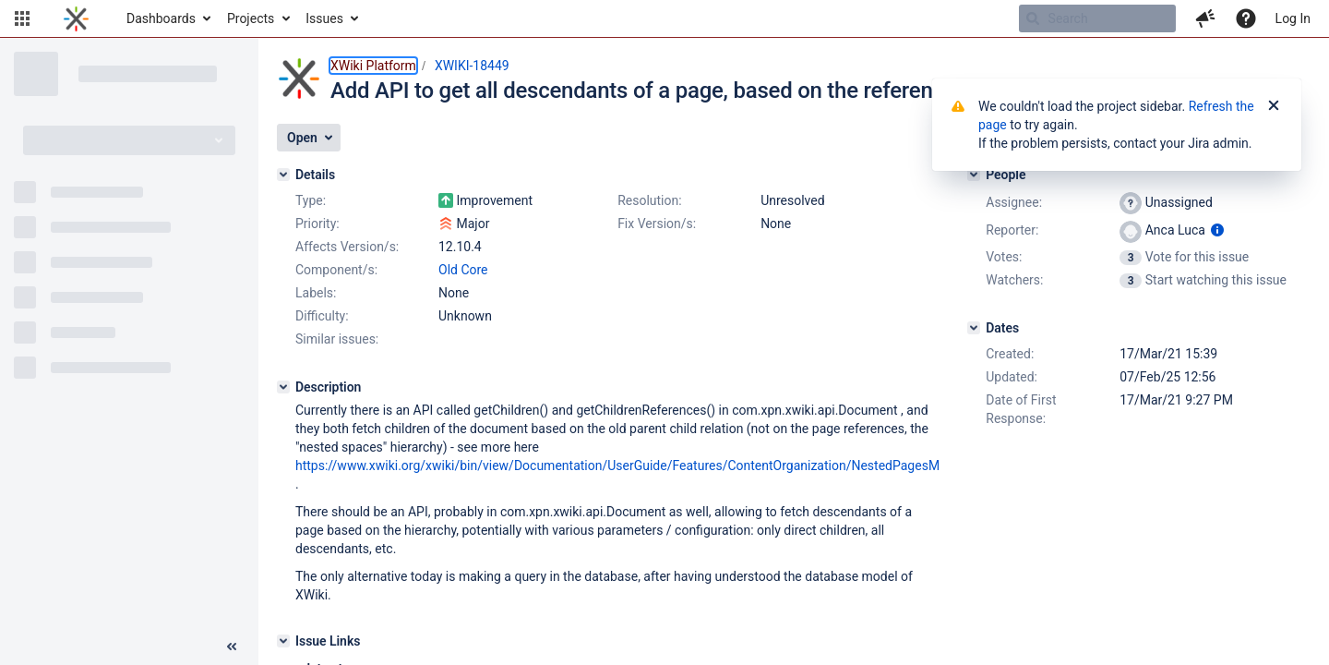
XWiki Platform (373, 65)
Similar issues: (336, 339)
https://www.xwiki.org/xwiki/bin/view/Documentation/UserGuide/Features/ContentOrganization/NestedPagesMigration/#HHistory (671, 465)
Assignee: (1014, 202)
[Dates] (973, 327)
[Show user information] (1217, 230)
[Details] (283, 174)
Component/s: (336, 269)
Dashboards (161, 18)
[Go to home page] (76, 18)
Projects (250, 18)
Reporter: (1012, 230)
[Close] (1273, 106)
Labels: (315, 292)
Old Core (463, 269)
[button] (22, 18)
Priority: (317, 223)
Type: (310, 200)
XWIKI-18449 (472, 65)
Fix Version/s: (656, 223)
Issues (324, 18)
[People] (973, 174)
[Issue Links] (283, 641)
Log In (1293, 18)
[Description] (283, 387)
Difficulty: (322, 315)
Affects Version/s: (347, 246)
